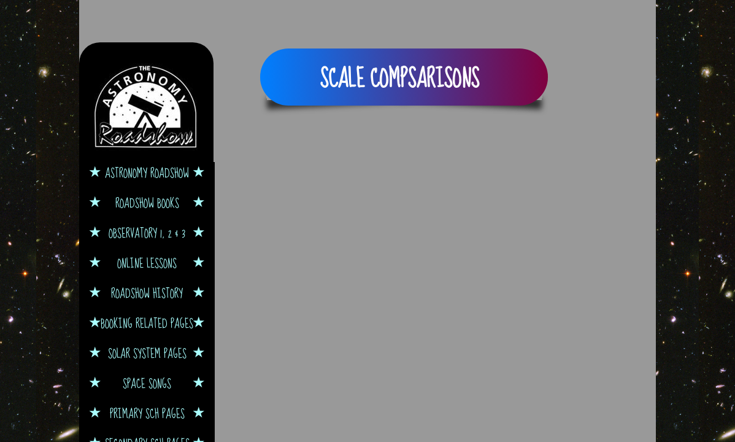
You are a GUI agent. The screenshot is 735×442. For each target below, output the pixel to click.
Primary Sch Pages (147, 413)
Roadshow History (147, 293)
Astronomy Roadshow (147, 173)
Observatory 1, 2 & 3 (147, 233)
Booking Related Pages (147, 323)
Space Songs (147, 383)
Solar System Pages (147, 353)
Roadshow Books (147, 203)
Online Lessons (147, 263)
